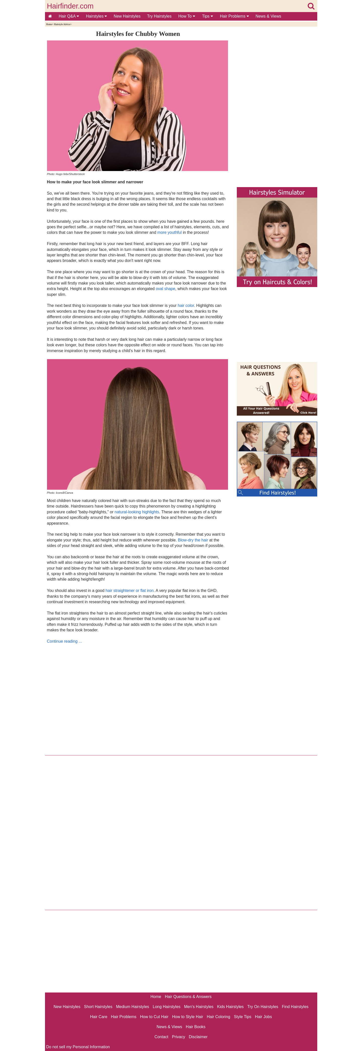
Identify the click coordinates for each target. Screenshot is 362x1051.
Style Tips (242, 1017)
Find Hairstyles (295, 1007)
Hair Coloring (218, 1017)
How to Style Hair (187, 1017)
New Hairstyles (127, 16)
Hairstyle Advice (62, 24)
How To (186, 16)
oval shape (165, 289)
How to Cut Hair (154, 1017)
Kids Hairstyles (230, 1007)
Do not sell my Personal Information (78, 1047)
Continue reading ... (64, 641)
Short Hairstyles (98, 1007)
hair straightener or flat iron (130, 590)
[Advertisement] (138, 698)
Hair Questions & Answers (188, 996)
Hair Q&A (69, 16)
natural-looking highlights (137, 512)
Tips (207, 16)
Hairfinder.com (70, 6)
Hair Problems (234, 16)
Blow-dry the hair (193, 540)
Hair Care (98, 1017)
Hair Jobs (263, 1017)
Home (49, 24)
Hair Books (195, 1027)
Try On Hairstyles (262, 1007)
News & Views (268, 16)
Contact (161, 1037)
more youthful (169, 232)
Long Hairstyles (166, 1007)
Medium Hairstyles (132, 1007)
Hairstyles (96, 16)
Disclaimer (198, 1037)
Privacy (178, 1037)
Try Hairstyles (159, 16)
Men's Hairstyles (198, 1007)
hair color (186, 305)
